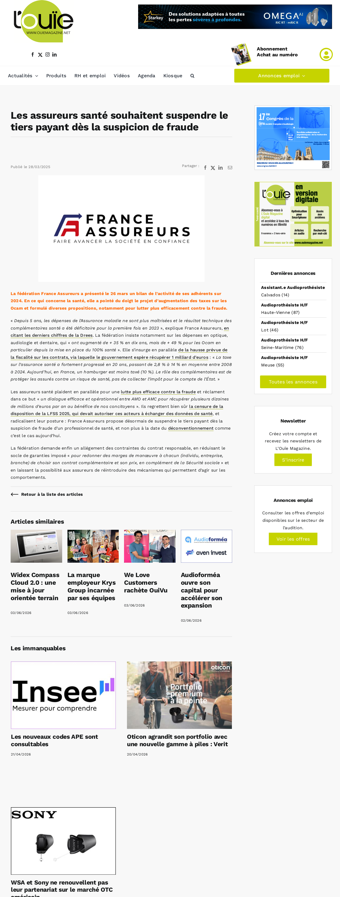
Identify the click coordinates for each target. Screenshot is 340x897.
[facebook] (33, 54)
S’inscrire (293, 460)
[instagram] (47, 54)
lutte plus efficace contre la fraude (158, 391)
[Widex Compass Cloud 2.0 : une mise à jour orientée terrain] (36, 533)
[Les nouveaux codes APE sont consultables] (63, 695)
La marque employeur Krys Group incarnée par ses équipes (91, 586)
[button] (192, 75)
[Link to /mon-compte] (326, 54)
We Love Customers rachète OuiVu (145, 582)
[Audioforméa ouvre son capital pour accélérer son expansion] (206, 533)
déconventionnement (191, 428)
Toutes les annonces (293, 382)
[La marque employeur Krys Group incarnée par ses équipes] (93, 533)
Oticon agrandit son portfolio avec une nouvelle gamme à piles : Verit (177, 740)
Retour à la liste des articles (52, 494)
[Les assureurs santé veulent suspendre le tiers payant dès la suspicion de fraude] (121, 228)
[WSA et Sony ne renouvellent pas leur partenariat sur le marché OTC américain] (63, 841)
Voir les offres (293, 539)
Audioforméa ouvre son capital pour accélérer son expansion (201, 590)
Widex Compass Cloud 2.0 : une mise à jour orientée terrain (35, 586)
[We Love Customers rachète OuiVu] (150, 533)
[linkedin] (54, 54)
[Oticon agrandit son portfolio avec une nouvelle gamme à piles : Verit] (179, 695)
